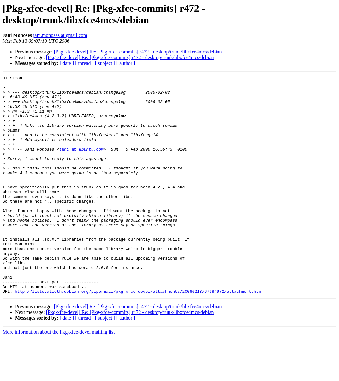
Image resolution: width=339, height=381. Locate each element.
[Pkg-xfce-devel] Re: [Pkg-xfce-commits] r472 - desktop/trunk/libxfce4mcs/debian (138, 51)
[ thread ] (84, 63)
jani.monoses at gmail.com (60, 35)
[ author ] (125, 63)
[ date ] (67, 63)
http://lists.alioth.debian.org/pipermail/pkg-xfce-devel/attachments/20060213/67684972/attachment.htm (138, 335)
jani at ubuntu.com (81, 164)
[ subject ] (105, 63)
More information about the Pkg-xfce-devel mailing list (59, 375)
